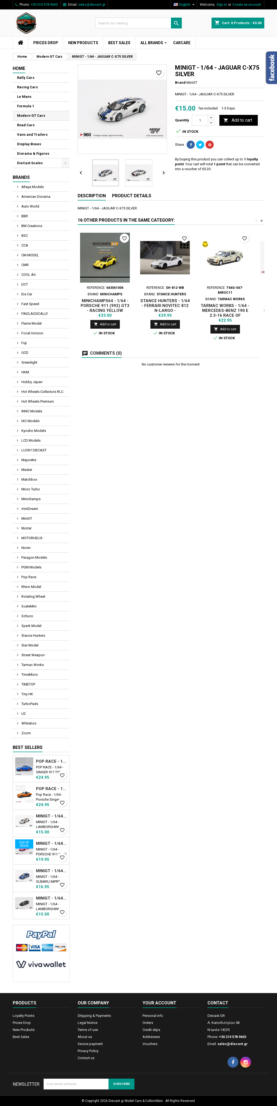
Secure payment (90, 1044)
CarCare (181, 43)
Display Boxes (29, 144)
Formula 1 (25, 106)
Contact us (86, 1058)
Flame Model (31, 323)
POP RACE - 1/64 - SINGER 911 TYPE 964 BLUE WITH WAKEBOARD (51, 761)
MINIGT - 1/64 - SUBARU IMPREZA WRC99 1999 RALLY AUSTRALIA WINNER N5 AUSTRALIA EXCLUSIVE (51, 870)
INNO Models (31, 411)
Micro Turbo (30, 489)
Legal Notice (87, 1023)
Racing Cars (27, 87)
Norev (26, 548)
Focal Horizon (32, 333)
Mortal (26, 528)
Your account (159, 1002)
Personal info (153, 1016)
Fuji (24, 343)
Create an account (246, 5)
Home (19, 68)
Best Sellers (27, 747)
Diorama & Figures (33, 153)
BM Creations (31, 226)
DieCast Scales (30, 163)
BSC (24, 236)
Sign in (221, 5)
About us (85, 1037)
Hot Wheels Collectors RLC (42, 392)
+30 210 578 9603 (44, 5)
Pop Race (28, 577)
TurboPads (29, 704)
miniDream (29, 509)
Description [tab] (92, 195)
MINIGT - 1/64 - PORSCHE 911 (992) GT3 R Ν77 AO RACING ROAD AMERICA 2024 (51, 843)
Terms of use (88, 1030)
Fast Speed (30, 304)
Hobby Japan (31, 382)
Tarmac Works (32, 665)
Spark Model (31, 626)
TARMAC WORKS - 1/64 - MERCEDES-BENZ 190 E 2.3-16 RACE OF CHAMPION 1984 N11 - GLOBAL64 (225, 315)
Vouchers (150, 1044)
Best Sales (119, 43)
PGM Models (31, 567)
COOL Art (28, 275)
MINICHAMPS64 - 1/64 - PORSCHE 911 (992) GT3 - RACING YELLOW (105, 305)
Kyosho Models (33, 431)
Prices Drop (45, 43)
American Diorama (35, 197)
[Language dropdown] (185, 4)
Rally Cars (25, 78)
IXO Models (30, 421)
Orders (148, 1023)
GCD (24, 353)
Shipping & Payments (94, 1016)
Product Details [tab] (131, 195)
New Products (83, 43)
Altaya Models (32, 187)
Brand (180, 82)
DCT (24, 284)
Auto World (30, 206)
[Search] (138, 23)
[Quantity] (200, 120)
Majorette (28, 460)
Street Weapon (33, 655)
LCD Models (31, 440)
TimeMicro (29, 674)
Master (26, 470)
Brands (21, 177)
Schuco (27, 616)
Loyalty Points (23, 1016)
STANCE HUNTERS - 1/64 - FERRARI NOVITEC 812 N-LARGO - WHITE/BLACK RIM (165, 308)
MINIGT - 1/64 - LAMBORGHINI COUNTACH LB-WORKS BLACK (51, 898)
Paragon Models (34, 557)
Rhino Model (31, 587)
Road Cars (26, 125)
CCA (24, 245)
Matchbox (29, 479)
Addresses (151, 1037)
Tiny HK (27, 694)
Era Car (26, 294)
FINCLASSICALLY (34, 314)
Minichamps (31, 499)
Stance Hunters (33, 635)
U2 (23, 714)
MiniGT (26, 518)
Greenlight (29, 362)
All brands (151, 43)
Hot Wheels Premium (37, 401)
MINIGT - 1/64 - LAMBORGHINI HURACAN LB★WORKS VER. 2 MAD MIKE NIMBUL (51, 816)
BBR (24, 216)
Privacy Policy (88, 1051)
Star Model (29, 645)
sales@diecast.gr (91, 5)
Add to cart (237, 120)
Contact (217, 1002)
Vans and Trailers (32, 134)
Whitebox (28, 723)
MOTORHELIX (31, 538)
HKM (25, 372)
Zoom (26, 733)
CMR (25, 265)
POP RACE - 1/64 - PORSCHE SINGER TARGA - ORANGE (51, 788)
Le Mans (24, 97)
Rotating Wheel (33, 596)
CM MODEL (30, 255)
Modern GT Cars (31, 116)
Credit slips (151, 1030)
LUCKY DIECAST (34, 450)
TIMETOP (28, 684)
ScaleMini (29, 606)
